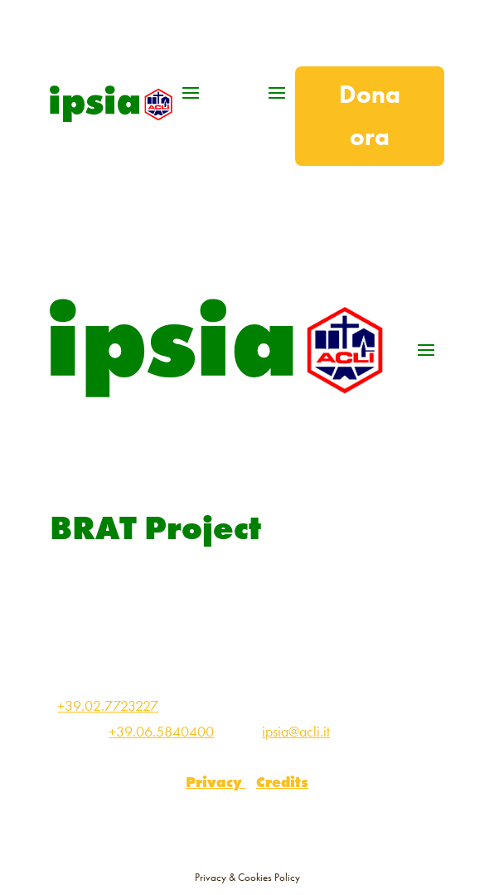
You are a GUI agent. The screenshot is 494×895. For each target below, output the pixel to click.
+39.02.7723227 (107, 705)
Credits (282, 781)
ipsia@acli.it (296, 731)
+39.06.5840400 (161, 731)
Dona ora (369, 116)
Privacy (215, 781)
